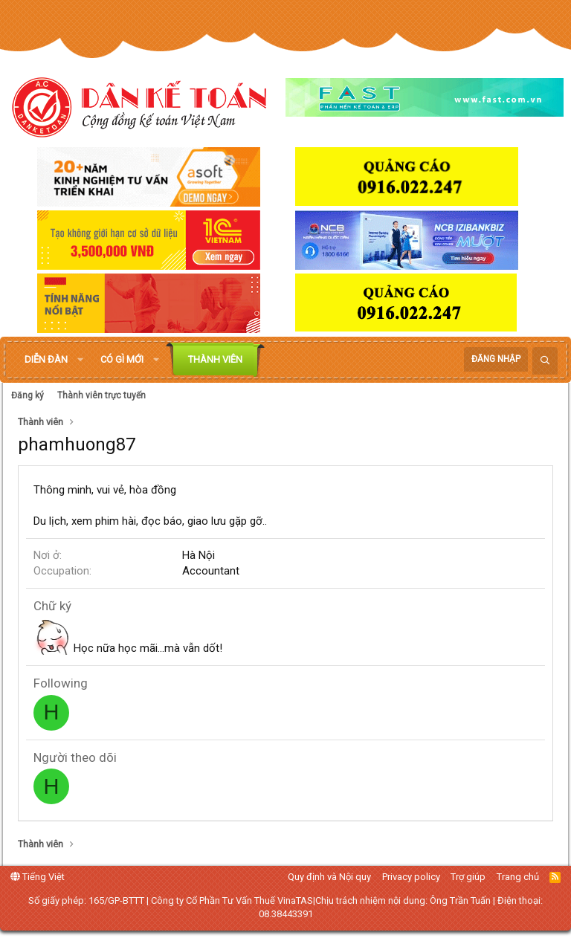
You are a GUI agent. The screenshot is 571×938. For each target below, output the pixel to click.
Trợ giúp (468, 876)
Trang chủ (518, 876)
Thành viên (215, 359)
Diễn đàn (46, 359)
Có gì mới (121, 359)
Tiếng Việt (37, 876)
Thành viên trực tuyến (101, 395)
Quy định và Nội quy (329, 876)
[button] (80, 359)
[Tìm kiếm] (545, 361)
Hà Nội (198, 555)
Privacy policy (411, 876)
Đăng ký (27, 395)
